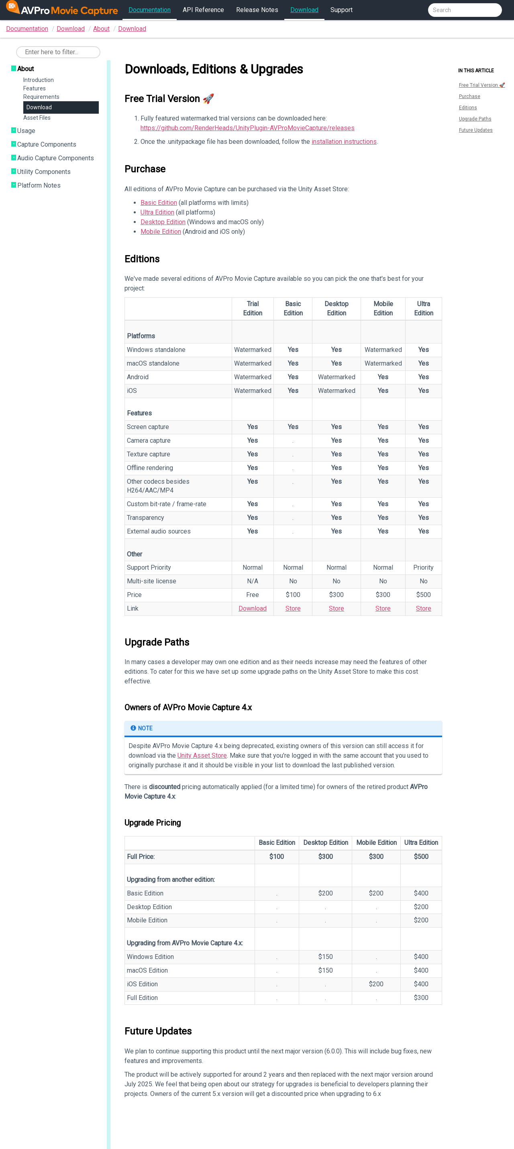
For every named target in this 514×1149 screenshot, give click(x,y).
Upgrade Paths (475, 119)
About (101, 29)
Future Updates (476, 130)
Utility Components (44, 172)
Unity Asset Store (202, 755)
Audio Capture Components (55, 158)
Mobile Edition (161, 231)
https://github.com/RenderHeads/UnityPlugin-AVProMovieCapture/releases (248, 128)
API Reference (203, 10)
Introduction (38, 80)
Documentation (149, 10)
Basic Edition (159, 202)
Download (304, 10)
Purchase (469, 96)
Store (293, 608)
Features (34, 88)
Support (341, 10)
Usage (26, 131)
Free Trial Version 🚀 (482, 85)
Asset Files (37, 117)
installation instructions (344, 141)
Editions (468, 107)
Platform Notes (39, 185)
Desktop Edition (163, 222)
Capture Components (46, 144)
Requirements (41, 97)
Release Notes (257, 10)
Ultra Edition (157, 212)
